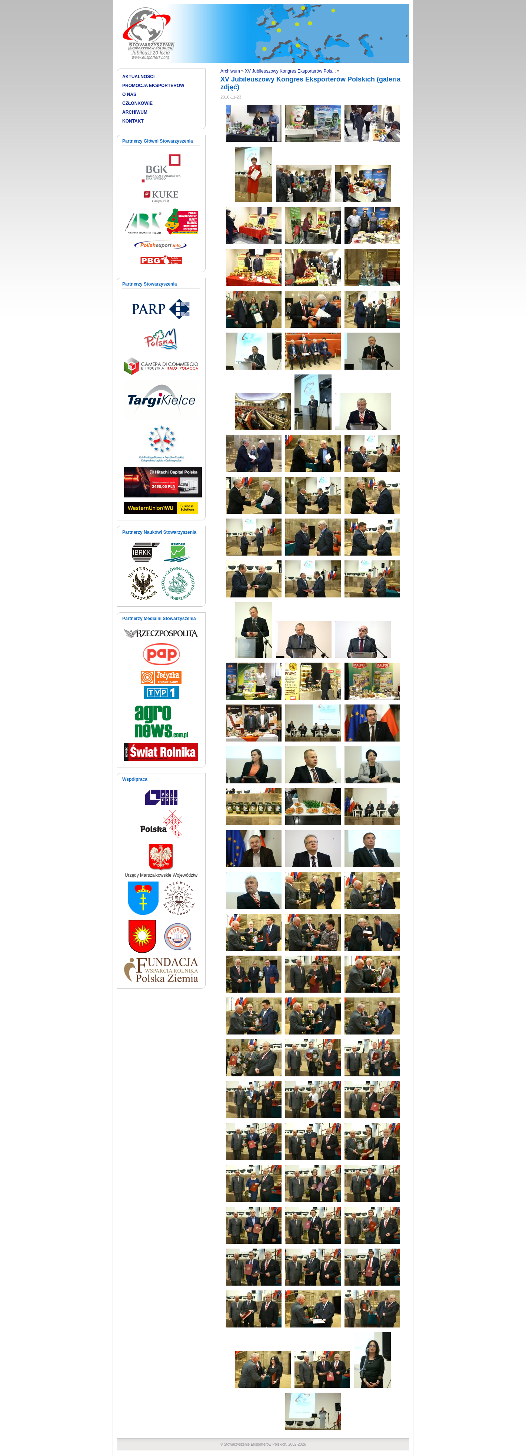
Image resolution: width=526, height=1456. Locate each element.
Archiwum (230, 71)
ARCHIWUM (134, 112)
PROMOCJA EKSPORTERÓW (153, 85)
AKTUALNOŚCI (138, 76)
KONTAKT (133, 121)
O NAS (129, 94)
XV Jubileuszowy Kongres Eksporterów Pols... (290, 71)
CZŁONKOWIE (137, 103)
